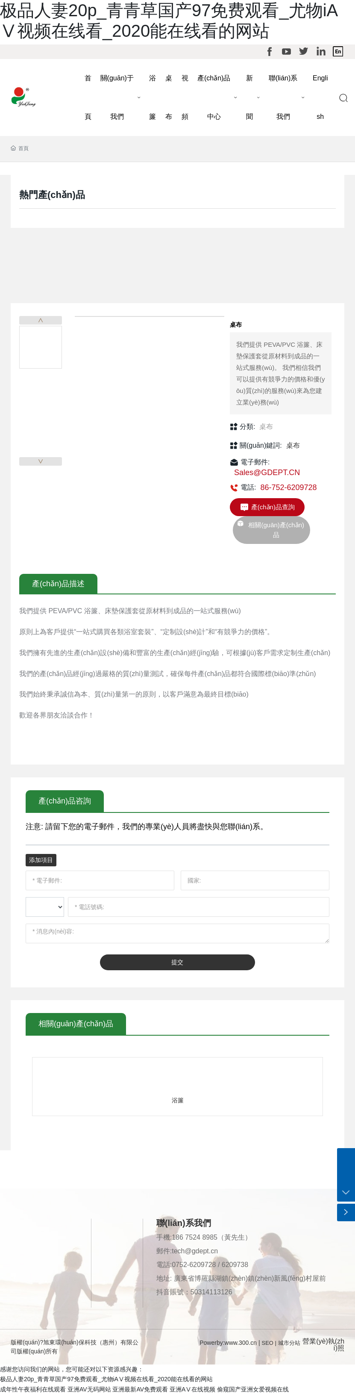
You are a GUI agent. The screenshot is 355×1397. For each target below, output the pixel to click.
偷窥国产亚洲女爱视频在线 (253, 1391)
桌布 (266, 429)
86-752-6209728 (288, 490)
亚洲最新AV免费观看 (140, 1391)
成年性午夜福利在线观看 (33, 1391)
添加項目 (41, 862)
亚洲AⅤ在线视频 (192, 1391)
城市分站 (289, 1345)
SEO (267, 1345)
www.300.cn (241, 1345)
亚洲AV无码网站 (89, 1391)
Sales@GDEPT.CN (267, 475)
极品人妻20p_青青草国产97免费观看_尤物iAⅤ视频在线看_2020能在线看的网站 (106, 1381)
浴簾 (178, 1102)
